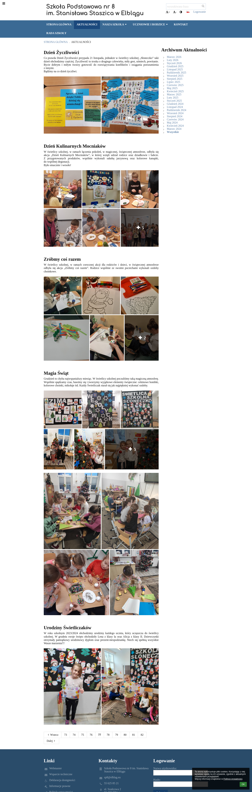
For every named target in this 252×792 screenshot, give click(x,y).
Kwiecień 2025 (175, 91)
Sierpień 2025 (174, 78)
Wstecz (52, 734)
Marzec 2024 (174, 128)
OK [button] (243, 784)
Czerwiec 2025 (175, 85)
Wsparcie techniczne (60, 774)
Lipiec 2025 (173, 81)
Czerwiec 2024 (175, 119)
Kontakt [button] (181, 24)
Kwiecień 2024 (175, 125)
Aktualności (81, 41)
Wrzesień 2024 (175, 113)
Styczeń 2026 (174, 63)
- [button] (175, 12)
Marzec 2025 (174, 94)
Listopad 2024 (175, 106)
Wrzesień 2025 (175, 75)
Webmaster (55, 768)
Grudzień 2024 (175, 103)
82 (142, 734)
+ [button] (168, 12)
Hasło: (157, 779)
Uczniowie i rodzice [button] (151, 24)
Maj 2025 (172, 88)
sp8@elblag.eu (112, 777)
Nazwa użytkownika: (165, 768)
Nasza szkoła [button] (115, 24)
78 (108, 734)
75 (82, 734)
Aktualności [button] (87, 24)
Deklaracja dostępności (62, 780)
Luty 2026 (172, 60)
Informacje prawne (59, 786)
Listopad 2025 (175, 69)
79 (116, 734)
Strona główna (56, 41)
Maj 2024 (172, 122)
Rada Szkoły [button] (56, 33)
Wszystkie (173, 131)
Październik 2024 (176, 110)
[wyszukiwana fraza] (186, 6)
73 (65, 734)
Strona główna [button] (58, 24)
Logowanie (199, 11)
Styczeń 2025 (174, 100)
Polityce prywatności (232, 779)
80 (125, 734)
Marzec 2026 (174, 56)
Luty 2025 (172, 97)
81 (133, 734)
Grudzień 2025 (175, 66)
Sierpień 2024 (174, 116)
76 (91, 734)
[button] (188, 12)
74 (74, 734)
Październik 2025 (176, 72)
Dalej (51, 740)
